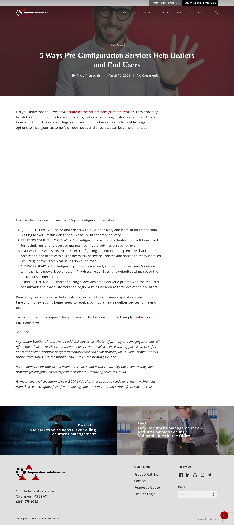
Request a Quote (147, 487)
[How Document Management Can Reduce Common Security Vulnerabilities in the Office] (175, 430)
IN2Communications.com (47, 518)
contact (139, 317)
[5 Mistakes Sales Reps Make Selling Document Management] (58, 430)
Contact (140, 481)
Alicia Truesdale (89, 75)
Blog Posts (117, 44)
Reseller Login (145, 494)
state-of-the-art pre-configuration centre (100, 112)
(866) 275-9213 (27, 501)
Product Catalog (146, 474)
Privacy (19, 518)
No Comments (148, 75)
